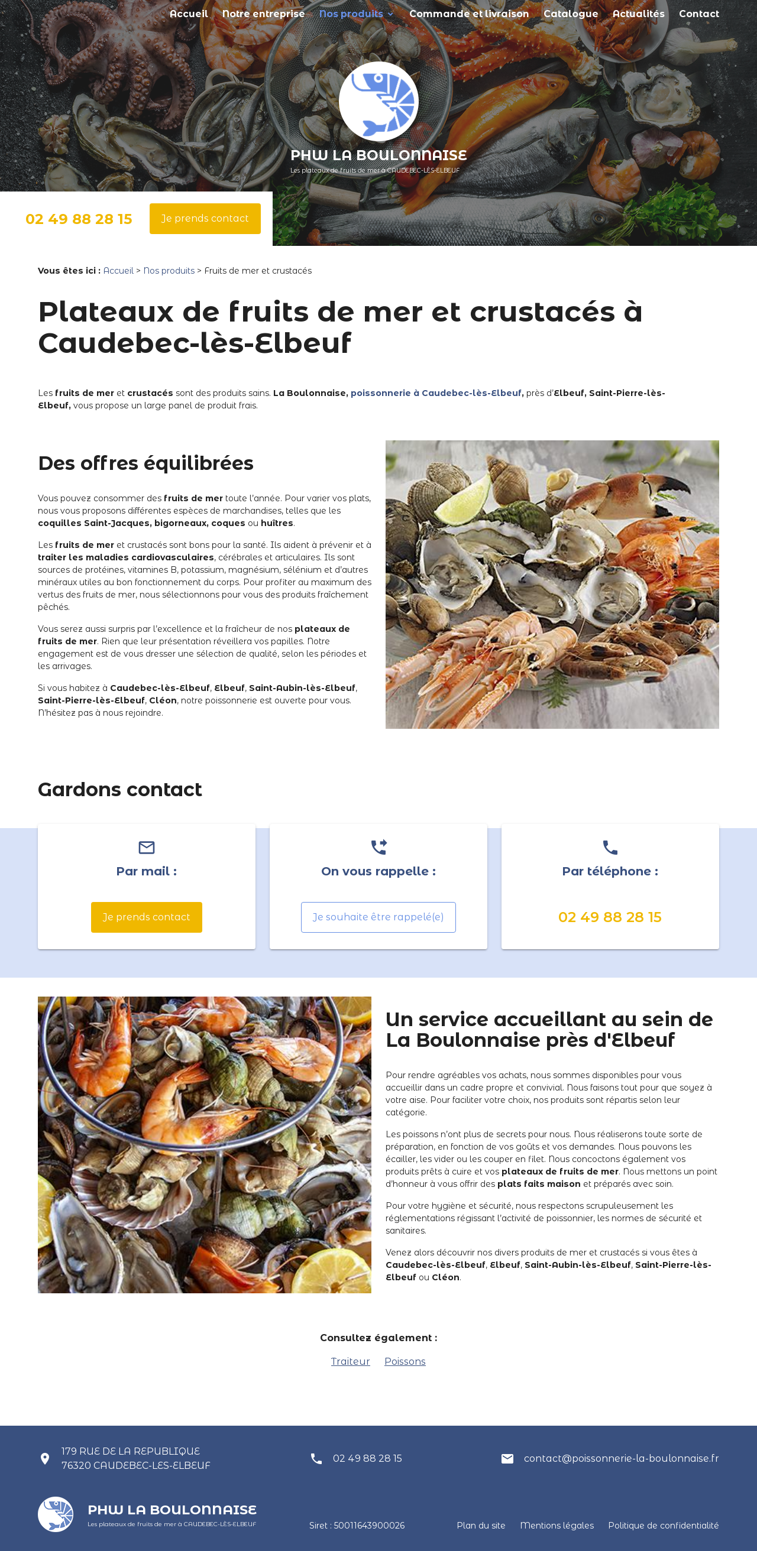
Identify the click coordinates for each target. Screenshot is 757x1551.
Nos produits (417, 13)
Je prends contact (205, 218)
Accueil (279, 13)
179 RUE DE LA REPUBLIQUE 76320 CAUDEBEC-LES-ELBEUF (136, 1458)
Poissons (405, 1361)
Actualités (652, 13)
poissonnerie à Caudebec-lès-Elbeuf (436, 393)
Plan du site (481, 1525)
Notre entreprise (343, 13)
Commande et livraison (512, 13)
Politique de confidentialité (663, 1525)
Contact (703, 13)
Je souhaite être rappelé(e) (378, 917)
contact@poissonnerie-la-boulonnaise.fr (621, 1458)
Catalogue (595, 13)
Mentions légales (557, 1525)
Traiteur (350, 1361)
